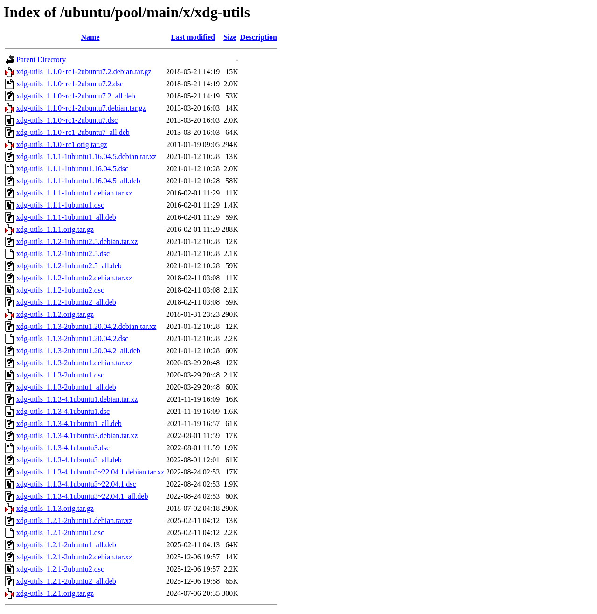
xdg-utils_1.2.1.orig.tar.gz (55, 593)
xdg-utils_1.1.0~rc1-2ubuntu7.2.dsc (69, 84)
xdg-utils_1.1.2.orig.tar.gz (55, 314)
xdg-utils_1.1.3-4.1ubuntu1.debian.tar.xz (77, 399)
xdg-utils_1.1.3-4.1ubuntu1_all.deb (69, 423)
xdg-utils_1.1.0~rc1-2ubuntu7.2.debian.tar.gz (84, 72)
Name (90, 37)
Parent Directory (41, 59)
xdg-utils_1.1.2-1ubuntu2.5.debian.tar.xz (77, 241)
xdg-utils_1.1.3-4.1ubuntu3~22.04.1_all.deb (82, 496)
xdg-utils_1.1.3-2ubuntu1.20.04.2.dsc (72, 338)
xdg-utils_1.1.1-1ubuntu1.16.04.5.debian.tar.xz (86, 156)
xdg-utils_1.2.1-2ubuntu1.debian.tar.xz (74, 520)
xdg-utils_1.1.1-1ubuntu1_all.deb (66, 217)
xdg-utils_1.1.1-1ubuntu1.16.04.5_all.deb (78, 181)
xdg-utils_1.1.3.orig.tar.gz (55, 508)
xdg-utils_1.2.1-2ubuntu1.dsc (60, 533)
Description (258, 37)
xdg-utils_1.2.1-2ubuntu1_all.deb (66, 545)
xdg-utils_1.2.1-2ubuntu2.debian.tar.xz (74, 557)
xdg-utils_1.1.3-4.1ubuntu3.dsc (63, 448)
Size (229, 37)
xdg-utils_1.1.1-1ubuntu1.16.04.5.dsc (72, 169)
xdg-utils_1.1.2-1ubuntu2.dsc (60, 290)
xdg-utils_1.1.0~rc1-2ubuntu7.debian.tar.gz (81, 108)
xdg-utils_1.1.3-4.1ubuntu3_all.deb (69, 460)
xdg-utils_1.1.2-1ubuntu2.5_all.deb (69, 266)
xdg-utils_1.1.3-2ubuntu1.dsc (60, 375)
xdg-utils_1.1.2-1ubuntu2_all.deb (66, 302)
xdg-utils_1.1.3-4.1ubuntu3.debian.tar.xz (77, 436)
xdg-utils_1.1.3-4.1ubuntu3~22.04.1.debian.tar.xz (90, 472)
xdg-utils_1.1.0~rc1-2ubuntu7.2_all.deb (75, 96)
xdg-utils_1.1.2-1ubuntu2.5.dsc (63, 254)
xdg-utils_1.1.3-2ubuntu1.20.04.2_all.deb (78, 351)
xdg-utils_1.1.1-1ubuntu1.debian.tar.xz (74, 193)
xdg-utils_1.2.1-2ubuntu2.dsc (60, 569)
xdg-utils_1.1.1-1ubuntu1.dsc (60, 205)
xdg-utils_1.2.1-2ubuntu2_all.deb (66, 581)
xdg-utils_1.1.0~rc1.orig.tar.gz (61, 144)
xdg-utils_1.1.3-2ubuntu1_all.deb (66, 387)
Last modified (193, 37)
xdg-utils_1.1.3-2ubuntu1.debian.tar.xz (74, 363)
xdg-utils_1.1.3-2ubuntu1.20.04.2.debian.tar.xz (86, 326)
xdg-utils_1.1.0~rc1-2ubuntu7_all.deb (73, 132)
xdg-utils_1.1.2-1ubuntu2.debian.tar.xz (74, 278)
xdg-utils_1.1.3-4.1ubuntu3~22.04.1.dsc (76, 484)
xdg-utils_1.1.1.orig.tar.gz (55, 229)
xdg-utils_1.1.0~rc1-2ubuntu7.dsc (67, 120)
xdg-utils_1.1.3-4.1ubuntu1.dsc (63, 411)
